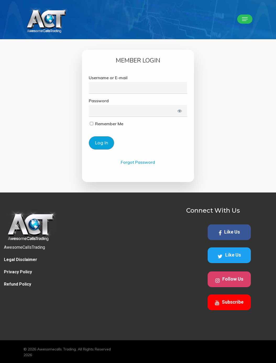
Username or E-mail (108, 77)
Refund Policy (17, 284)
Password (99, 100)
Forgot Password (138, 162)
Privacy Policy (18, 271)
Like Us (229, 232)
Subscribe (229, 302)
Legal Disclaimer (20, 259)
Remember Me (106, 123)
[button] (244, 19)
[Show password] (179, 111)
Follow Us (229, 279)
